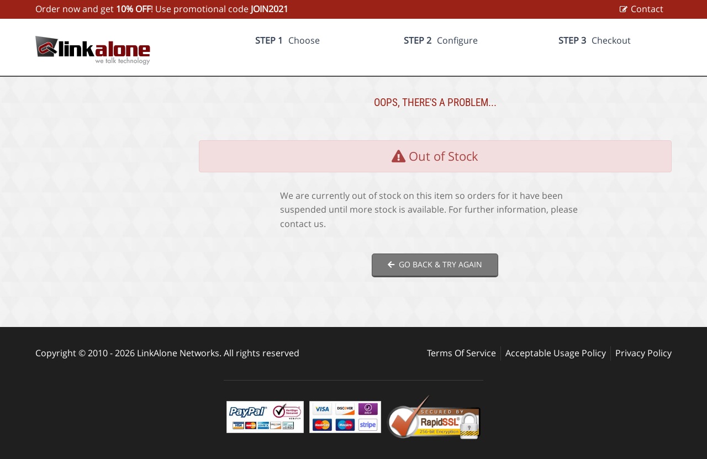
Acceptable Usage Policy (555, 353)
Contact (647, 9)
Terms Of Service (461, 353)
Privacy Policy (643, 353)
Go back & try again (435, 264)
